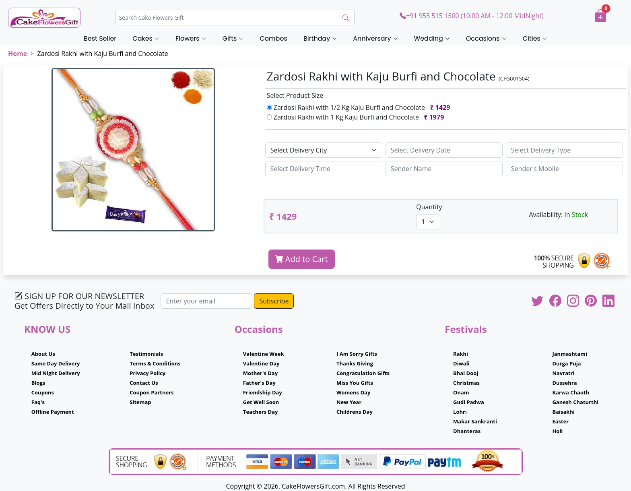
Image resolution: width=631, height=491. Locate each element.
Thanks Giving (354, 363)
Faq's (38, 402)
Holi (557, 431)
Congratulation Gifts (363, 373)
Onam (461, 392)
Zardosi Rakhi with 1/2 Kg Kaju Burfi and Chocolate (360, 107)
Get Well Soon (261, 402)
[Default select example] (323, 150)
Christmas (466, 382)
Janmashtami (569, 353)
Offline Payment (52, 411)
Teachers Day (260, 411)
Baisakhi (563, 411)
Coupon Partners (151, 392)
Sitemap (140, 402)
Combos (273, 38)
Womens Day (353, 392)
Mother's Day (260, 373)
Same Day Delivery (55, 363)
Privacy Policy (147, 373)
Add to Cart (301, 259)
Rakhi (460, 353)
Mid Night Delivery (55, 373)
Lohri (460, 411)
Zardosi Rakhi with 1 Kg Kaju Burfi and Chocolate (357, 117)
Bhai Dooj (465, 373)
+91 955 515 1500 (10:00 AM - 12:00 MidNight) (471, 15)
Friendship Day (262, 392)
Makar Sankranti (475, 421)
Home (17, 53)
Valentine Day (261, 363)
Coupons (42, 392)
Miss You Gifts (354, 382)
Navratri (563, 373)
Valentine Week (263, 353)
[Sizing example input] (444, 150)
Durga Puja (566, 363)
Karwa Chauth (570, 392)
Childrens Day (354, 411)
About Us (43, 353)
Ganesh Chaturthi (575, 402)
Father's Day (259, 382)
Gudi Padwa (468, 402)
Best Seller (100, 38)
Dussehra (564, 382)
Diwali (461, 363)
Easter (560, 421)
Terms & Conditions (155, 363)
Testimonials (146, 353)
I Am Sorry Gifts (356, 353)
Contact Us (144, 382)
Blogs (38, 382)
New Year (348, 402)
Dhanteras (466, 431)
